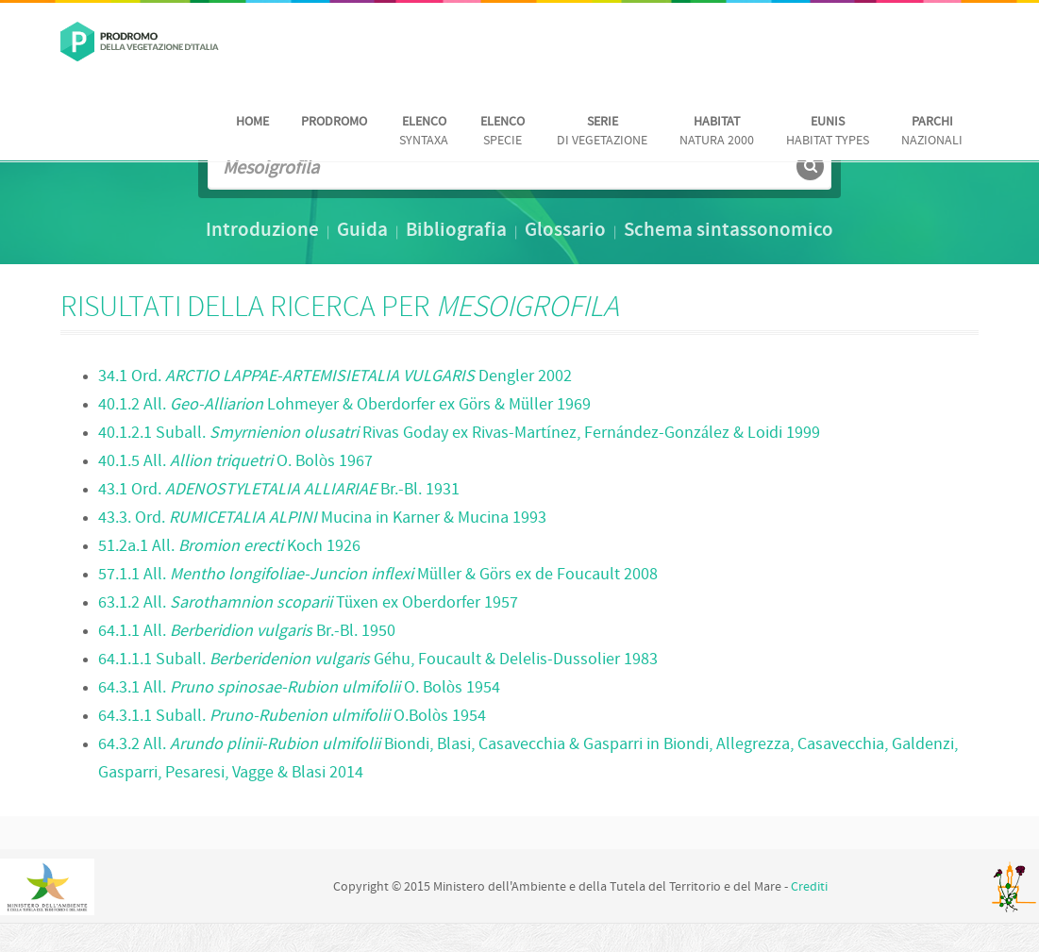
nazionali (932, 131)
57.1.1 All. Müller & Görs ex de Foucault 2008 (378, 575)
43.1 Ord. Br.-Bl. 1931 (279, 490)
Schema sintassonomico (728, 231)
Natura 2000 (716, 131)
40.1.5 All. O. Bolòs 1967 (235, 462)
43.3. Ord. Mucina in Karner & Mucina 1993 (322, 518)
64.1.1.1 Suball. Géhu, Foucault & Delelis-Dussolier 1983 (378, 660)
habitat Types (827, 131)
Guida (362, 231)
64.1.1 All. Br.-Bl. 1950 (246, 632)
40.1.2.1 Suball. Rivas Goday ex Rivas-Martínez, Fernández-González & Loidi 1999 (459, 434)
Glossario (565, 231)
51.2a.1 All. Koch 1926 (229, 547)
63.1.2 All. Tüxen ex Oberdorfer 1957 (308, 603)
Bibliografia (456, 231)
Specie (502, 131)
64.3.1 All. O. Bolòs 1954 (299, 688)
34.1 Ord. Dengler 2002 (335, 377)
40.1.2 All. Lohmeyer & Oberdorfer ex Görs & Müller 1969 (344, 405)
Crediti (809, 887)
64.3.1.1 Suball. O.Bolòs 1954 (292, 717)
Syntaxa (423, 131)
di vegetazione (602, 131)
